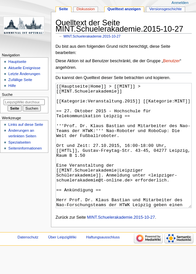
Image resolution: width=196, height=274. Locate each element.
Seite (63, 9)
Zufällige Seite (20, 80)
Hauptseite (17, 62)
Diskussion (86, 9)
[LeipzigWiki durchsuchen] (24, 102)
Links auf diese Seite (25, 124)
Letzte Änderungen (24, 74)
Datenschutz (27, 262)
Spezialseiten (19, 142)
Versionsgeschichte (165, 9)
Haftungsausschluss (103, 262)
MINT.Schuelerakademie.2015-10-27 (92, 36)
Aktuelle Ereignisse (24, 68)
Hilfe (12, 86)
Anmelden (180, 3)
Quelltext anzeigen (124, 9)
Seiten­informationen (25, 148)
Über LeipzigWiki (62, 262)
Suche (7, 94)
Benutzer (171, 61)
